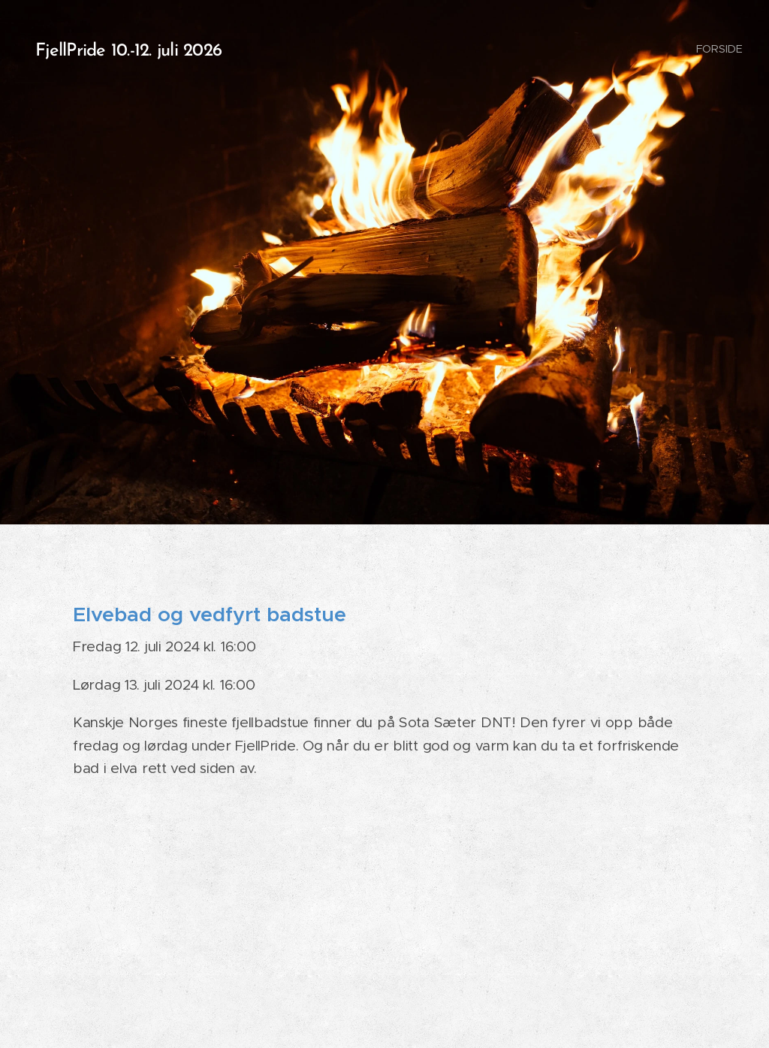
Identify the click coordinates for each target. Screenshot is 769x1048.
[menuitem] (718, 49)
